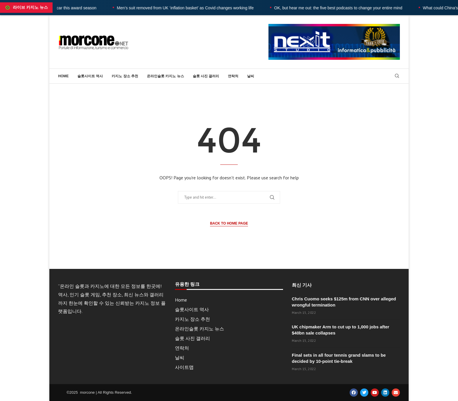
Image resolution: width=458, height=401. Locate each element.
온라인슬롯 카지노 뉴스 (165, 76)
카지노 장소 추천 (125, 76)
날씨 (250, 76)
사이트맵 (184, 367)
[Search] (397, 76)
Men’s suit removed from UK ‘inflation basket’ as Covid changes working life (199, 8)
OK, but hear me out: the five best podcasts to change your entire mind (352, 8)
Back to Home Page (229, 223)
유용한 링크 (187, 284)
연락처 (233, 76)
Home (63, 76)
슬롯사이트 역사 (90, 76)
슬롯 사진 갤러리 (206, 76)
